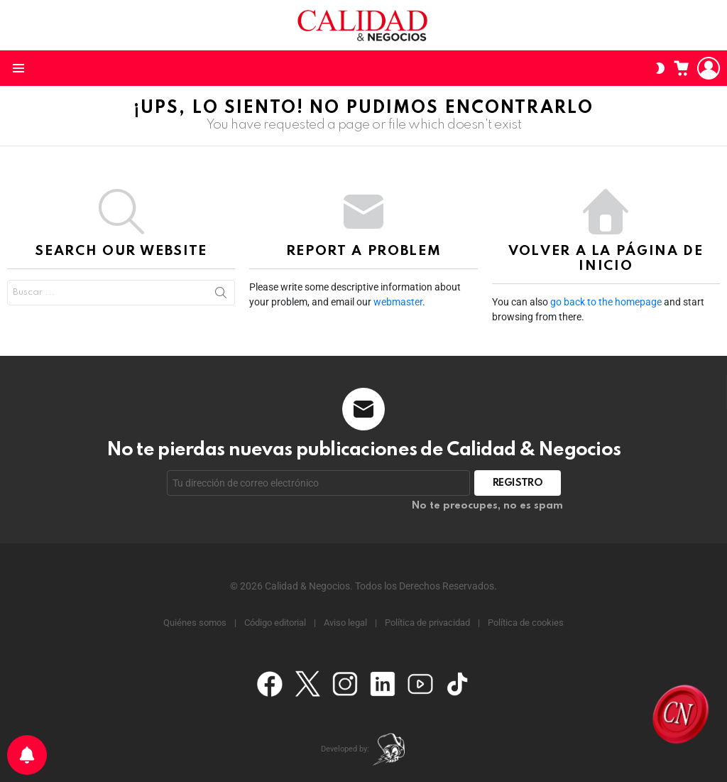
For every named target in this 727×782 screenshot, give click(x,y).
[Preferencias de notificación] (27, 755)
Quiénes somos (194, 622)
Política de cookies (526, 622)
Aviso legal (345, 622)
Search (221, 292)
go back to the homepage (606, 302)
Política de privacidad (427, 622)
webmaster (397, 302)
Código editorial (275, 622)
